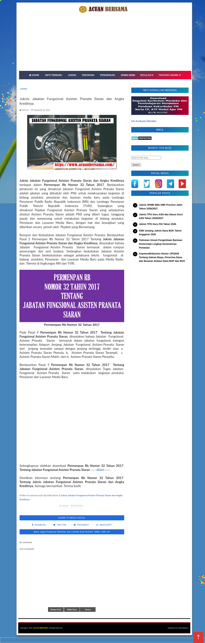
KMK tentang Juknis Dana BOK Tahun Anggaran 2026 (160, 232)
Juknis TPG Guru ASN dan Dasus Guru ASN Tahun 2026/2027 (161, 216)
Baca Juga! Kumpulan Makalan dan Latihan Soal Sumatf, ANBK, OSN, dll (72, 532)
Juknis (23, 89)
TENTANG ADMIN (170, 75)
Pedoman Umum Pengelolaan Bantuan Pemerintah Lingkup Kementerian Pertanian (160, 244)
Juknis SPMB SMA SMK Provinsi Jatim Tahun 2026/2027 (161, 206)
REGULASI (147, 75)
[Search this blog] (146, 157)
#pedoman (77, 506)
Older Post (72, 609)
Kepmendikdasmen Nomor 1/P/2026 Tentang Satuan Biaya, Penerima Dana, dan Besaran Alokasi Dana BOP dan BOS (162, 257)
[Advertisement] (105, 45)
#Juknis (63, 506)
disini (100, 470)
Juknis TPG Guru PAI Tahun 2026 (157, 224)
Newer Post (55, 609)
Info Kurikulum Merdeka (143, 121)
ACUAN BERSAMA (40, 628)
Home (87, 609)
